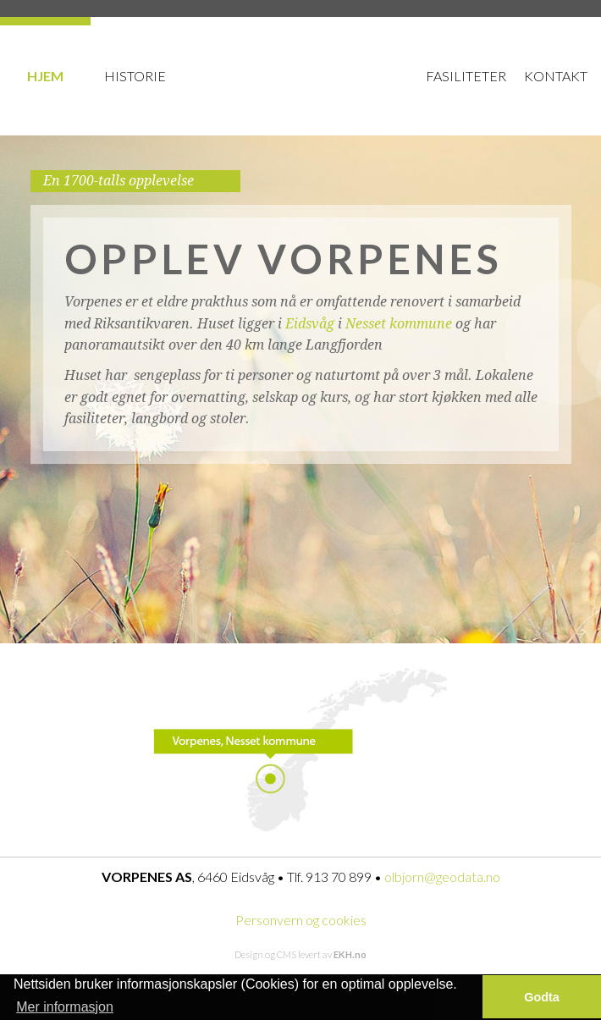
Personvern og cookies (301, 920)
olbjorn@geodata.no (442, 876)
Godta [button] (542, 997)
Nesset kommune (398, 324)
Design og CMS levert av (300, 954)
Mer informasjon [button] (64, 1007)
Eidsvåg (309, 324)
